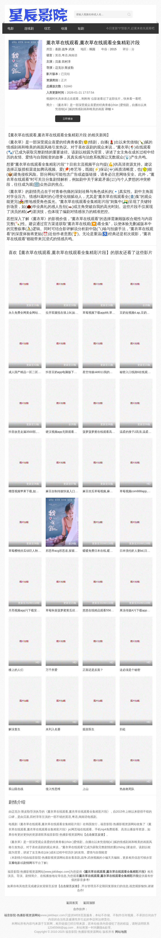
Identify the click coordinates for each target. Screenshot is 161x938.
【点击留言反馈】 (94, 834)
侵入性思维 (53, 789)
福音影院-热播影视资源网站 (22, 915)
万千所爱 (51, 669)
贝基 (58, 61)
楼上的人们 (16, 669)
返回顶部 (89, 902)
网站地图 (121, 931)
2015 (113, 49)
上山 (85, 789)
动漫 (64, 28)
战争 (65, 49)
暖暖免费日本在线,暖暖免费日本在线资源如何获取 (115, 550)
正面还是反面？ (93, 669)
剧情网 (27, 863)
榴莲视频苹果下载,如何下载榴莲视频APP (35, 491)
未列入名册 (53, 729)
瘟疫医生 (88, 729)
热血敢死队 (127, 789)
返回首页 (72, 902)
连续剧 (29, 28)
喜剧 (58, 49)
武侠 (71, 49)
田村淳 (66, 61)
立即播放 (68, 118)
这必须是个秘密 (130, 669)
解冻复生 (14, 729)
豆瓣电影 (14, 863)
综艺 (47, 28)
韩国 (92, 49)
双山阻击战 (16, 789)
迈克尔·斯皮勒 (64, 67)
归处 (123, 729)
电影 (11, 28)
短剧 (81, 28)
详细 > (109, 109)
